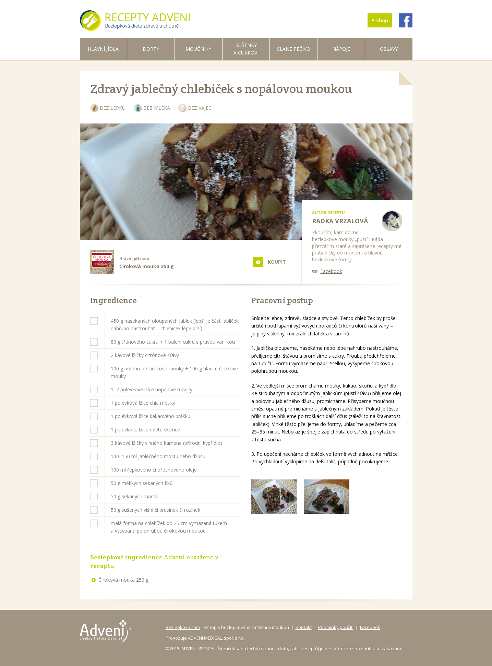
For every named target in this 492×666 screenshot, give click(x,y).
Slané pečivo (293, 49)
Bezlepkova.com (183, 627)
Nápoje (341, 49)
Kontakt (304, 627)
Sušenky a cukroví (246, 49)
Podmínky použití (335, 627)
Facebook (331, 271)
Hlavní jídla (103, 49)
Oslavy (389, 49)
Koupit (277, 262)
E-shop (379, 20)
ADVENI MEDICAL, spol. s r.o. (216, 638)
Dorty (151, 49)
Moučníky (198, 49)
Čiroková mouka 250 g (123, 579)
